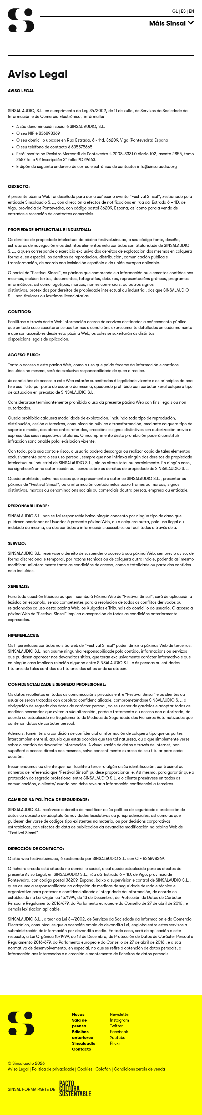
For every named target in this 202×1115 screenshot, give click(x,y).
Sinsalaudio (83, 1043)
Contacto (81, 1049)
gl (175, 11)
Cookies (84, 1069)
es (184, 11)
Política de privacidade (53, 1069)
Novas (78, 1014)
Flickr (115, 1043)
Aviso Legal (18, 1069)
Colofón (103, 1069)
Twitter (116, 1026)
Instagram (119, 1020)
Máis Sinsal (167, 23)
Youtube (117, 1037)
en (191, 11)
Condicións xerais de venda (139, 1069)
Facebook (119, 1031)
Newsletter (120, 1014)
